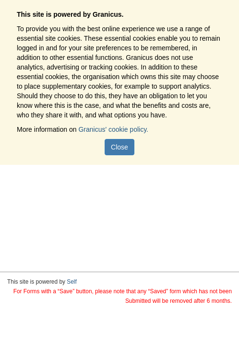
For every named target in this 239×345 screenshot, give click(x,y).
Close (119, 147)
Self (72, 281)
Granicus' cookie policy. (113, 129)
